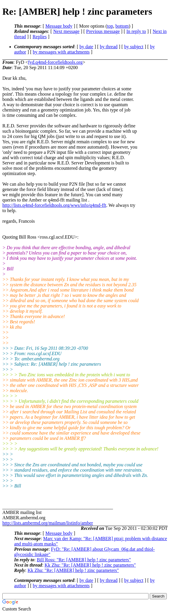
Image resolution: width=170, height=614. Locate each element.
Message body (58, 26)
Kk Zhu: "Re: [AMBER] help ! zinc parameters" (90, 565)
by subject (133, 46)
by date (86, 46)
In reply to (136, 31)
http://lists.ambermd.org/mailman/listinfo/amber (47, 522)
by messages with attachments (61, 51)
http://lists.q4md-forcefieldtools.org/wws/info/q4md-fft (54, 205)
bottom (122, 26)
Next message (66, 31)
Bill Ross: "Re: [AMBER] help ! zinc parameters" (84, 559)
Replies (40, 36)
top (110, 26)
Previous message (103, 31)
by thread (109, 46)
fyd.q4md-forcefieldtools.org (55, 62)
